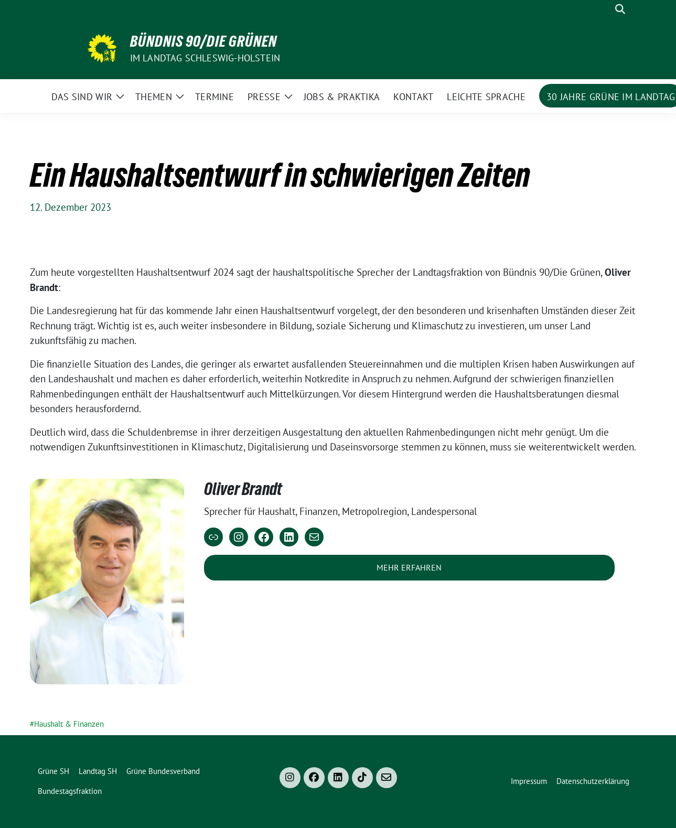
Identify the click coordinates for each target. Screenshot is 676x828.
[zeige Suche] (620, 9)
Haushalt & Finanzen (69, 724)
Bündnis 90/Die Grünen (203, 41)
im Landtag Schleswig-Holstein (205, 58)
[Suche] (605, 9)
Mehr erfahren (409, 567)
